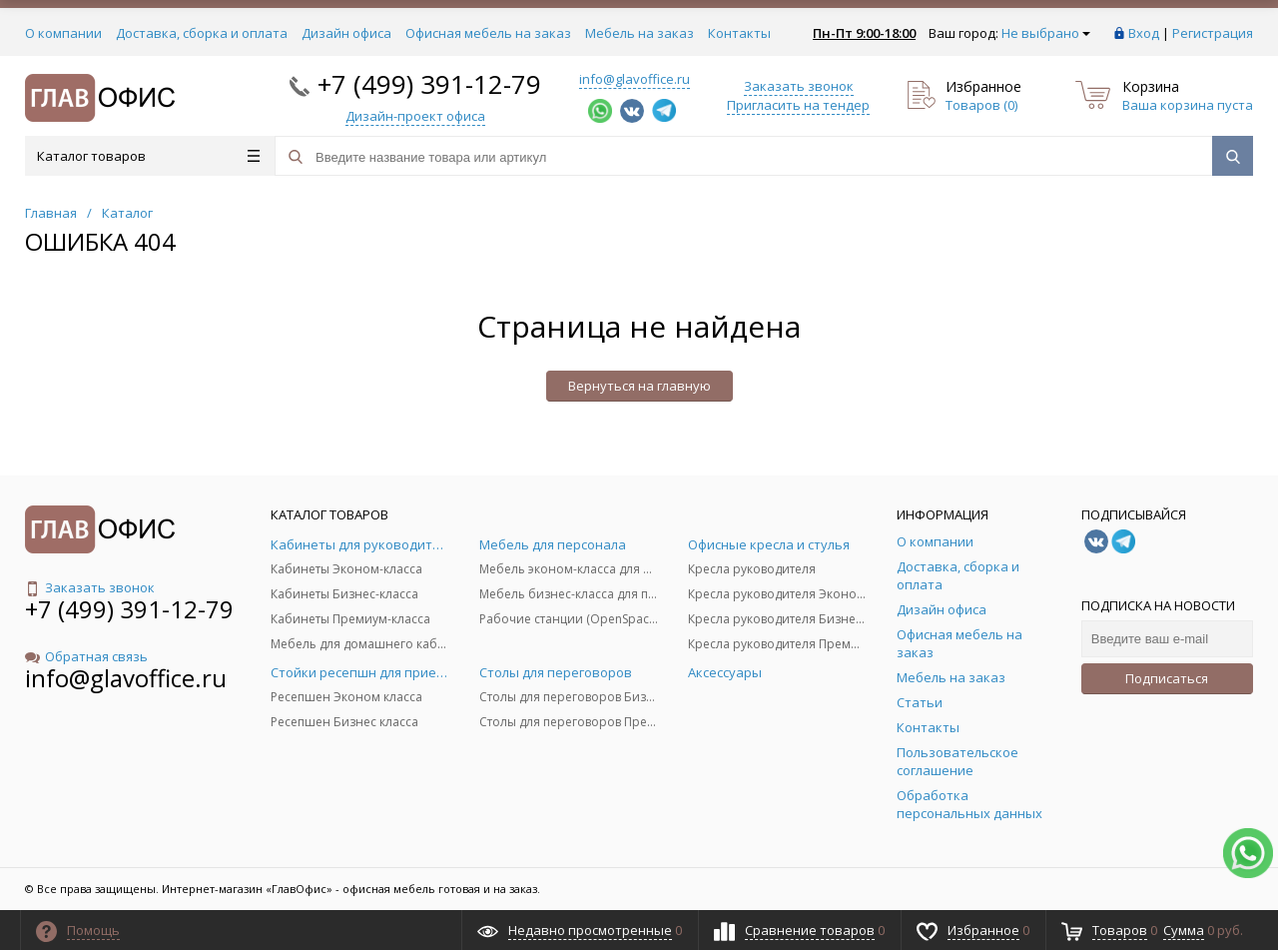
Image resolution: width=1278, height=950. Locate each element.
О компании (63, 33)
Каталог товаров (148, 156)
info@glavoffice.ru (634, 79)
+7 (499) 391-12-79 (429, 84)
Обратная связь (86, 656)
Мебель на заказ (639, 33)
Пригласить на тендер (798, 105)
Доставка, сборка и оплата (202, 33)
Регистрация (1212, 33)
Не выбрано (1045, 33)
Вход (1143, 33)
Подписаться (1166, 678)
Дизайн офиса (346, 33)
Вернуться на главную (639, 386)
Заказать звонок (799, 86)
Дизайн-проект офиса (415, 116)
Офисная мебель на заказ (488, 33)
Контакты (739, 33)
